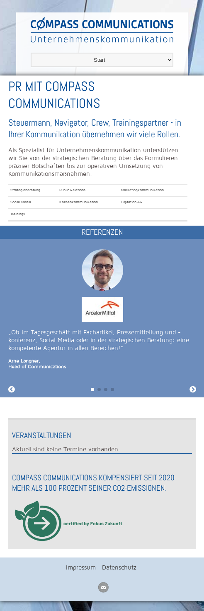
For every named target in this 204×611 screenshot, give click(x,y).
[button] (92, 389)
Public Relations (72, 190)
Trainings (17, 214)
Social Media (20, 202)
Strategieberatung (25, 190)
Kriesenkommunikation (78, 202)
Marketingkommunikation (142, 190)
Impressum (81, 567)
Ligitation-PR (132, 202)
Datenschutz (119, 567)
